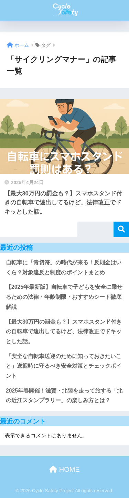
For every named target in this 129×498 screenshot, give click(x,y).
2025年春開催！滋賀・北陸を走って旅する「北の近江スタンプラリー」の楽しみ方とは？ (64, 396)
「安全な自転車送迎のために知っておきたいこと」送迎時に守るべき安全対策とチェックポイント (63, 366)
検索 (121, 229)
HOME (64, 469)
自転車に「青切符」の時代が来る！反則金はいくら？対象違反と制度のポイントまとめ (63, 267)
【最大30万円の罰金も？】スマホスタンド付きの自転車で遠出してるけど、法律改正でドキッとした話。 (64, 331)
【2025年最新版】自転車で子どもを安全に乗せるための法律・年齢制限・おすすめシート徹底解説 (64, 296)
